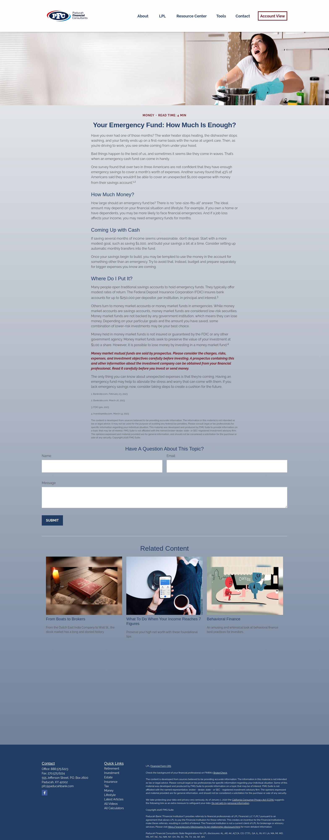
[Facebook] (44, 793)
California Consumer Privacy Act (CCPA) (253, 799)
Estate (108, 777)
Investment (111, 773)
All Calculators (114, 808)
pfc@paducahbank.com (58, 786)
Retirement (111, 768)
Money (109, 790)
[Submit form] (52, 520)
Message (49, 483)
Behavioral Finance (223, 619)
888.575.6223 (59, 769)
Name (46, 456)
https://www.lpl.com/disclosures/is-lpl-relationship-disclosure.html (204, 827)
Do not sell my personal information (230, 803)
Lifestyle (110, 795)
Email (171, 456)
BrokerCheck (220, 772)
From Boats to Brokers (65, 619)
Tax (106, 786)
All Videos (111, 803)
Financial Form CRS (160, 766)
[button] (143, 16)
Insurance (111, 781)
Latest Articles (114, 799)
